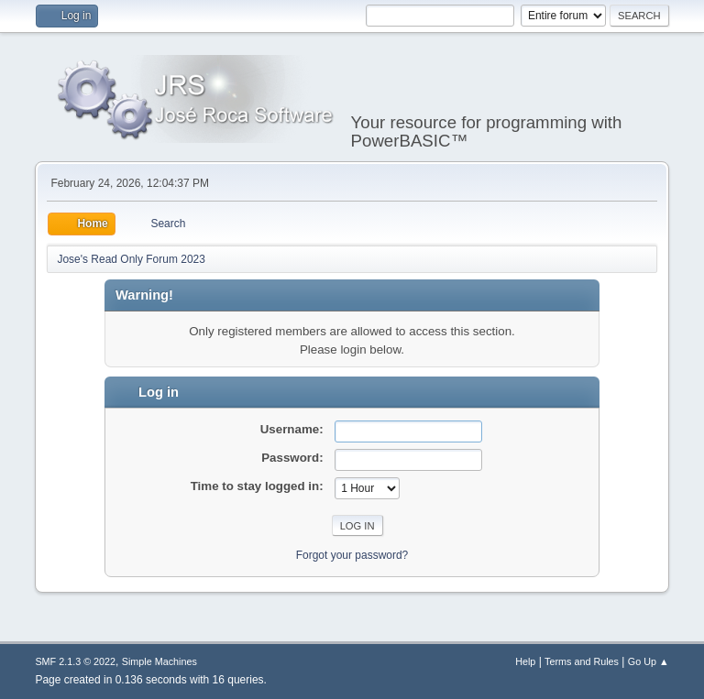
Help (525, 661)
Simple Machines (159, 661)
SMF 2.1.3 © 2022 (75, 661)
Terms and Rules (581, 661)
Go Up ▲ (648, 661)
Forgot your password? (352, 555)
